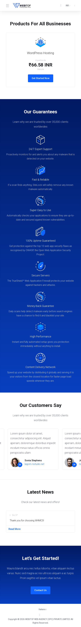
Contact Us (40, 590)
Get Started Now (40, 78)
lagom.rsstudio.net (34, 464)
